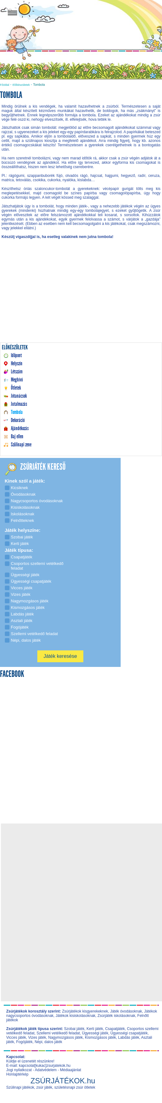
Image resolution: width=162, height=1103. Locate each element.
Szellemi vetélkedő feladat (58, 1033)
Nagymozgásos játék (65, 1037)
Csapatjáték (115, 1029)
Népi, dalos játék (48, 1042)
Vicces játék (16, 1037)
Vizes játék (37, 1037)
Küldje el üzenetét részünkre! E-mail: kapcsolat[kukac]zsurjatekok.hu (38, 1063)
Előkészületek (21, 84)
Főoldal (4, 84)
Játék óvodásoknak (126, 1011)
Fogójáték (24, 1042)
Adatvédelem (46, 1070)
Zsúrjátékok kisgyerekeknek (85, 1011)
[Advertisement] (81, 297)
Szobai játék (74, 1029)
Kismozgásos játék (100, 1037)
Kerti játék (94, 1029)
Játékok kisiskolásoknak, (76, 1015)
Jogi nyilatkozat (19, 1070)
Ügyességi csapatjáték (129, 1033)
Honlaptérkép (17, 1074)
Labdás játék (128, 1037)
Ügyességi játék (95, 1033)
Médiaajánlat (70, 1070)
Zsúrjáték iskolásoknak (116, 1015)
